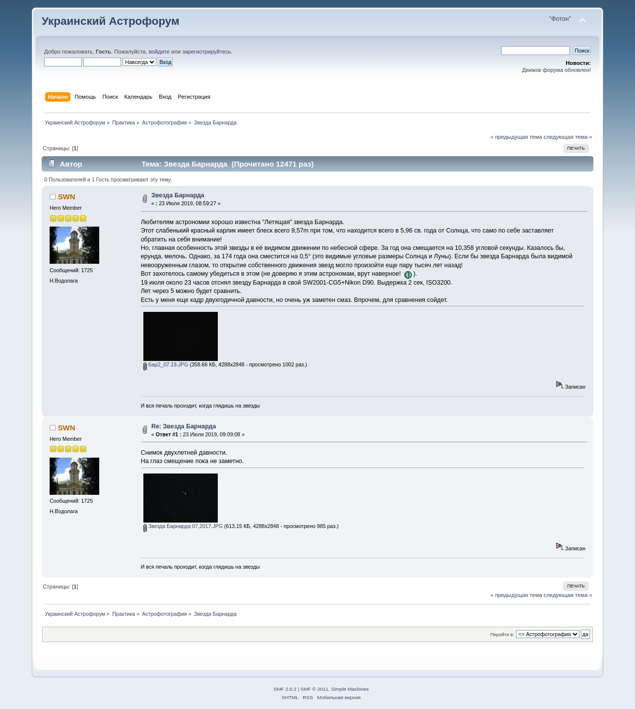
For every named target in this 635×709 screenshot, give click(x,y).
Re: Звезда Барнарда (183, 426)
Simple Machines (350, 689)
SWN (66, 196)
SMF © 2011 (314, 689)
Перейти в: (502, 634)
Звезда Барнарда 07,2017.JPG (183, 526)
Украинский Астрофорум (111, 21)
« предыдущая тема (516, 137)
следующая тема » (568, 137)
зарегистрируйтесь (206, 52)
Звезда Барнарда (177, 195)
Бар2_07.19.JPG (166, 364)
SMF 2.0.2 (285, 689)
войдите (159, 52)
